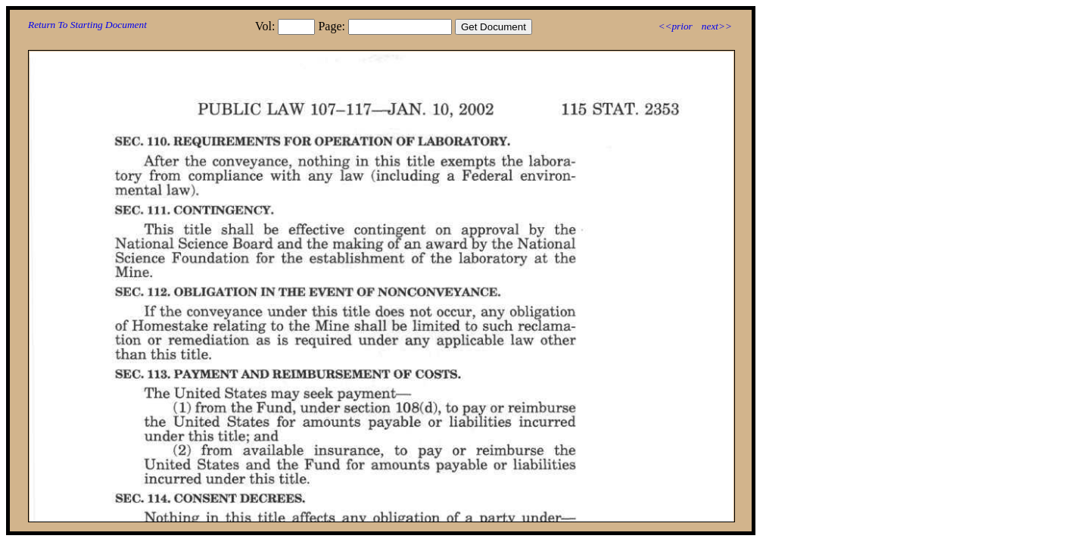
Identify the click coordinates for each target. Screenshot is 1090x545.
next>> (717, 26)
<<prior (675, 26)
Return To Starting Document (87, 24)
